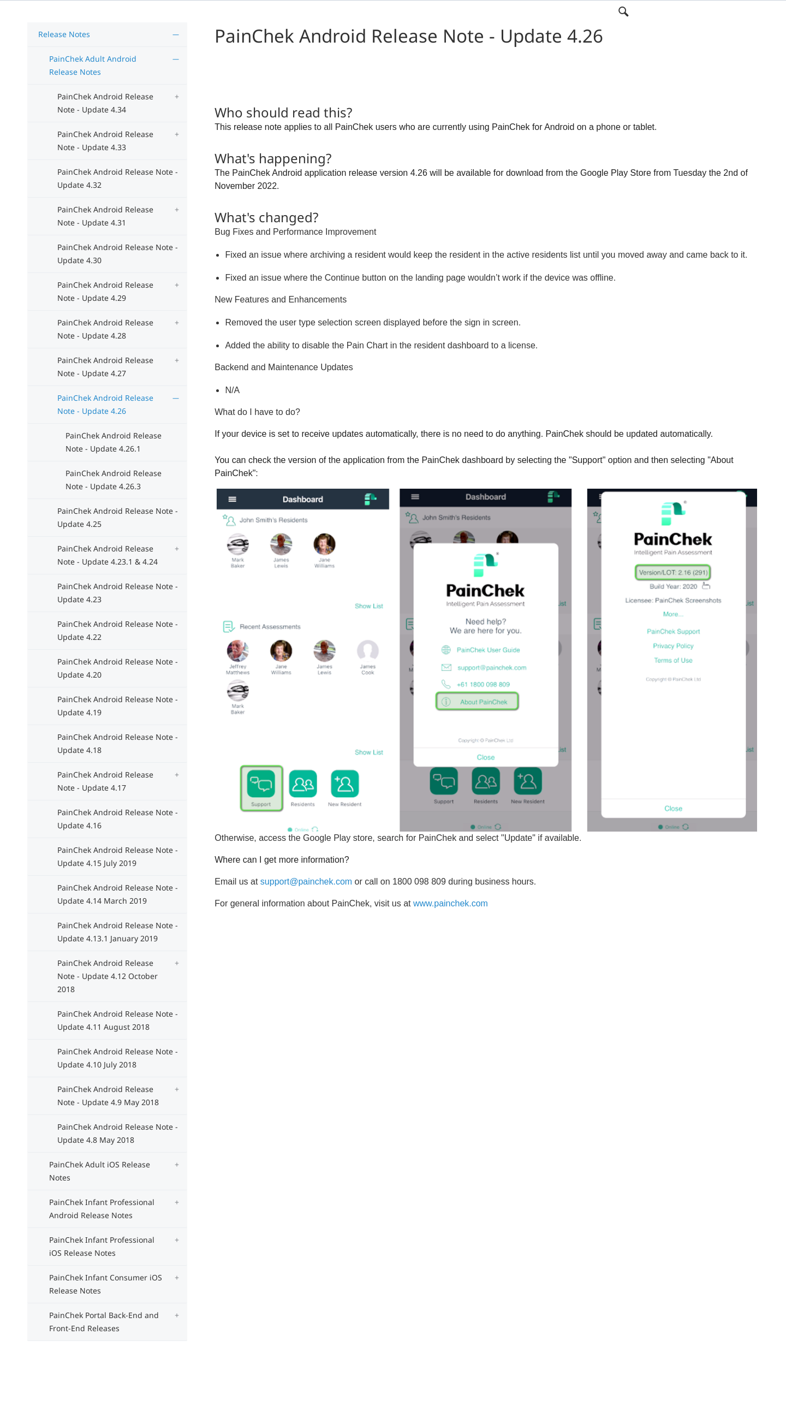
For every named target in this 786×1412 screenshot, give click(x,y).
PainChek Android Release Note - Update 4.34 (105, 103)
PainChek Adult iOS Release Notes (99, 1171)
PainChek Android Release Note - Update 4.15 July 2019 (117, 856)
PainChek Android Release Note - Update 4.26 (105, 404)
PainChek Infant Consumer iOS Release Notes (105, 1284)
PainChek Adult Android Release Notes (92, 65)
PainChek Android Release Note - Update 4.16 (117, 818)
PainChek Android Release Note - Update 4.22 (117, 630)
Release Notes (64, 34)
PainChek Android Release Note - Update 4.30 (117, 253)
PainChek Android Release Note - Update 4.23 (117, 592)
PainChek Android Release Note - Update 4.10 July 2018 (117, 1058)
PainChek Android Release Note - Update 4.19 (117, 705)
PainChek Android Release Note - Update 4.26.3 (114, 479)
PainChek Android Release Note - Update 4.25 (117, 517)
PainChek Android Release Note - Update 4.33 (105, 140)
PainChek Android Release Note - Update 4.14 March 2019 (117, 894)
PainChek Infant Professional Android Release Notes (101, 1208)
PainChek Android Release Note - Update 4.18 (117, 743)
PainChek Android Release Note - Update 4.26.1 (114, 442)
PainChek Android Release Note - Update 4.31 (105, 216)
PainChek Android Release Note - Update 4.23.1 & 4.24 (107, 555)
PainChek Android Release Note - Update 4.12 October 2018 (107, 976)
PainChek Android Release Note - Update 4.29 (105, 291)
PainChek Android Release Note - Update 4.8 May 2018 (117, 1133)
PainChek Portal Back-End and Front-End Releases (104, 1321)
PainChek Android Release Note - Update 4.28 (105, 329)
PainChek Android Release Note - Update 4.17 (105, 781)
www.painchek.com (450, 903)
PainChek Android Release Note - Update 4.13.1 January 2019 (117, 932)
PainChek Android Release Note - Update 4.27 (105, 366)
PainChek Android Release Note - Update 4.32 (117, 178)
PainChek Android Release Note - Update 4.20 (117, 668)
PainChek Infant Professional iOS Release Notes (101, 1246)
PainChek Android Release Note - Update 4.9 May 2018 (108, 1095)
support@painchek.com (306, 881)
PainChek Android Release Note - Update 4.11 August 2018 (117, 1020)
